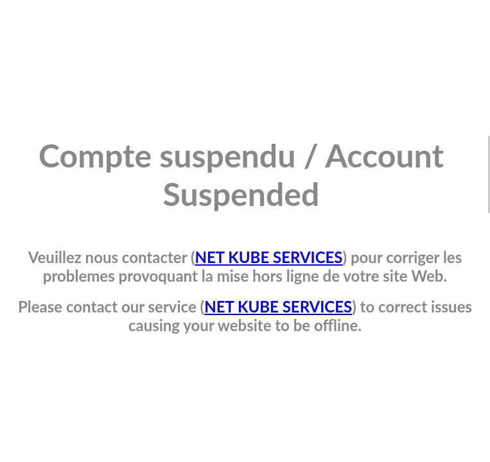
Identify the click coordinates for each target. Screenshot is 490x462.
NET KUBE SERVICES (269, 257)
